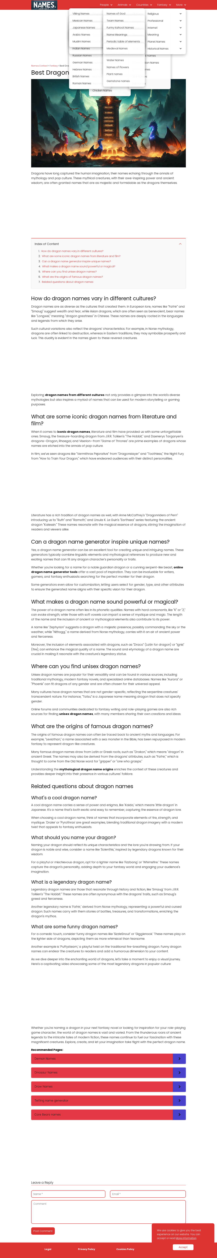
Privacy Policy (86, 1249)
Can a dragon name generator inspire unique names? (76, 261)
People (104, 5)
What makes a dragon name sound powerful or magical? (78, 266)
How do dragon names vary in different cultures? (72, 251)
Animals (122, 5)
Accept (183, 1247)
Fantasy (162, 5)
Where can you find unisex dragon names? (69, 272)
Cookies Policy (125, 1249)
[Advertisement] (108, 37)
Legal (48, 1249)
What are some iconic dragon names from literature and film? (81, 256)
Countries (142, 5)
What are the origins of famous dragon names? (72, 277)
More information (186, 1238)
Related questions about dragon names (67, 282)
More (179, 5)
